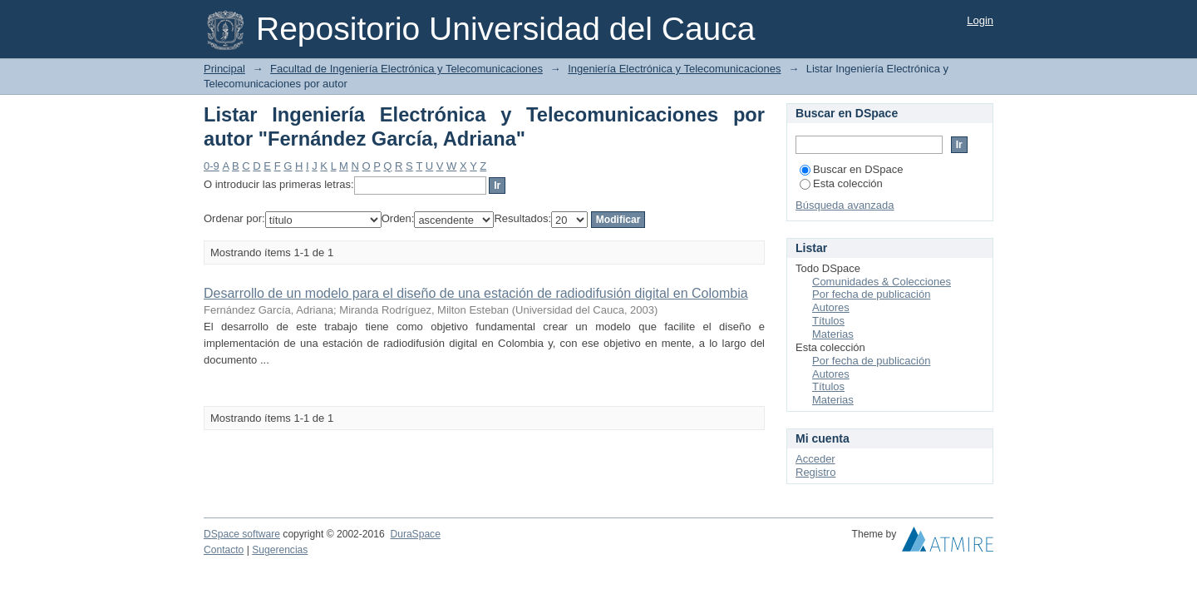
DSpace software (242, 534)
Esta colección (841, 183)
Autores (831, 307)
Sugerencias (280, 550)
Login (980, 20)
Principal (224, 68)
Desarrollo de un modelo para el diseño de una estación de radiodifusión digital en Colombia (476, 293)
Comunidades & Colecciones (881, 281)
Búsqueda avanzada (845, 205)
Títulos (828, 320)
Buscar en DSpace (851, 169)
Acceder (815, 459)
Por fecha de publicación (871, 294)
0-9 (211, 166)
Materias (833, 334)
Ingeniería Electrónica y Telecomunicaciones (674, 68)
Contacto (224, 550)
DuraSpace (415, 534)
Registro (815, 472)
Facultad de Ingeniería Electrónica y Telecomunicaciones (406, 68)
